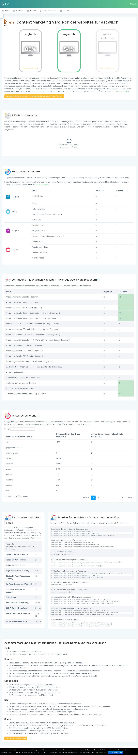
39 (123, 498)
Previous (85, 498)
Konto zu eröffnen (122, 91)
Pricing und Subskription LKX (16, 738)
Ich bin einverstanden (116, 752)
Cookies (14, 750)
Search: (19, 429)
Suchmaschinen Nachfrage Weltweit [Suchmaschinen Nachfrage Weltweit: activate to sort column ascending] (68, 435)
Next (130, 498)
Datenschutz (102, 752)
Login (133, 4)
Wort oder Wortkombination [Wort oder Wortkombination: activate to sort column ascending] (18, 437)
